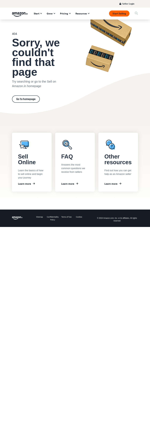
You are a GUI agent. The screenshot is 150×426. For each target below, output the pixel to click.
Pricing (64, 13)
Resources (81, 13)
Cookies (79, 217)
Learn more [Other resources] (110, 183)
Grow (50, 13)
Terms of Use (66, 217)
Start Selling (119, 13)
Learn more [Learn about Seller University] (24, 183)
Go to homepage (26, 99)
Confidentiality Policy (53, 218)
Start (36, 13)
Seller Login (128, 3)
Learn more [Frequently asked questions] (67, 183)
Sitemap (39, 217)
